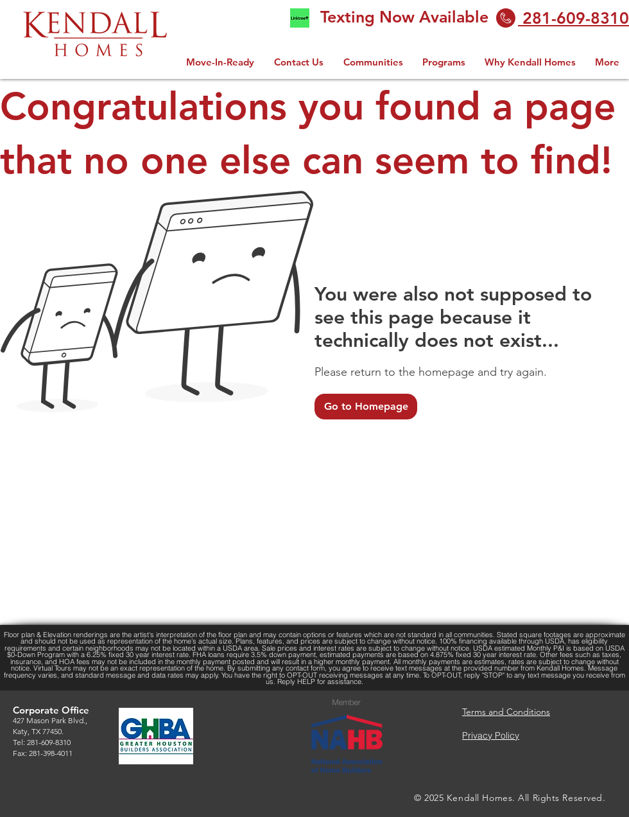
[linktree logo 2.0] (299, 18)
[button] (444, 62)
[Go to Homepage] (365, 406)
